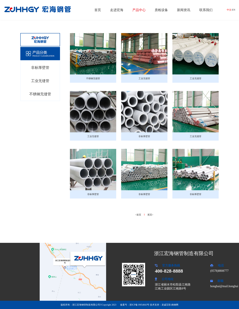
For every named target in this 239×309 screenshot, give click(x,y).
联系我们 (206, 10)
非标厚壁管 (40, 68)
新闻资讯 (183, 10)
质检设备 (161, 10)
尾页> (150, 215)
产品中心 (139, 10)
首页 (97, 10)
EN (233, 10)
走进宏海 (116, 10)
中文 (229, 10)
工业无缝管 (40, 81)
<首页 (138, 215)
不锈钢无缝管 (40, 94)
